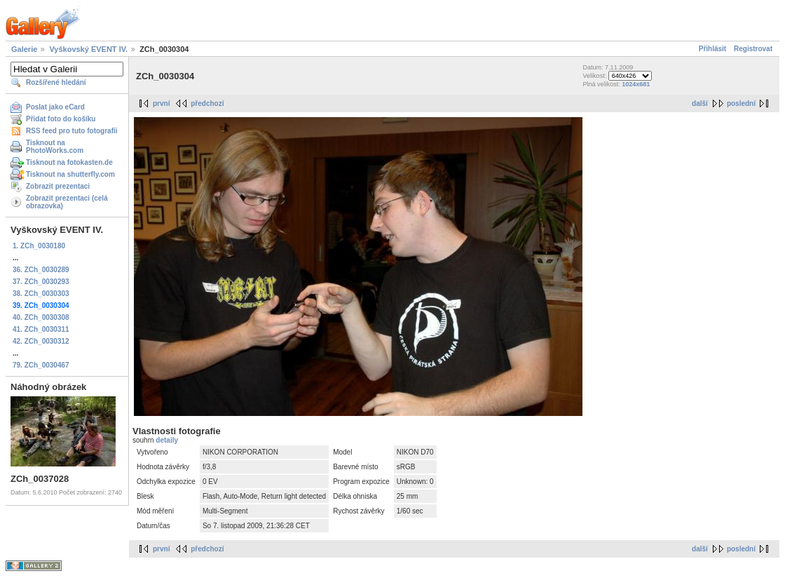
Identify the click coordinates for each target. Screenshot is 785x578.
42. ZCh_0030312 (41, 341)
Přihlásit (712, 49)
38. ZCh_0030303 (41, 293)
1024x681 (636, 84)
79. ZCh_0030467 (41, 365)
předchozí (207, 103)
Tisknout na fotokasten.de (69, 162)
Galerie (24, 49)
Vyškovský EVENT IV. (88, 49)
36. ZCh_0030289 (41, 270)
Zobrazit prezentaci (58, 186)
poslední (741, 103)
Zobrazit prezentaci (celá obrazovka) (67, 202)
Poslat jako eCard (55, 107)
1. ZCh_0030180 (39, 246)
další (700, 103)
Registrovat (753, 49)
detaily (167, 440)
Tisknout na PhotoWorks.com (54, 146)
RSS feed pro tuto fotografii (72, 131)
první (161, 103)
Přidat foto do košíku (60, 119)
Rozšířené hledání (56, 82)
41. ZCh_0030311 (41, 329)
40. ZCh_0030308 (41, 317)
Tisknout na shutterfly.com (70, 174)
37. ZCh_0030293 (41, 281)
